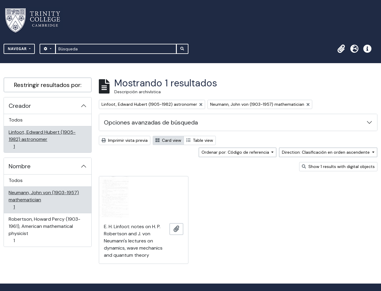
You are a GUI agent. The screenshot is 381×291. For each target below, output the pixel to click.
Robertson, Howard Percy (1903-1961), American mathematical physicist (44, 229)
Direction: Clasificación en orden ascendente (326, 152)
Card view (168, 140)
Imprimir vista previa (125, 140)
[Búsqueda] (116, 49)
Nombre (20, 166)
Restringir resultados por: (48, 85)
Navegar (18, 48)
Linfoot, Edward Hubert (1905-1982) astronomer (42, 139)
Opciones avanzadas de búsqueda (151, 122)
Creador (20, 106)
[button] (341, 48)
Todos (16, 120)
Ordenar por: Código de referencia (236, 152)
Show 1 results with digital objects (338, 166)
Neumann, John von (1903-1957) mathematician (43, 200)
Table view (199, 140)
